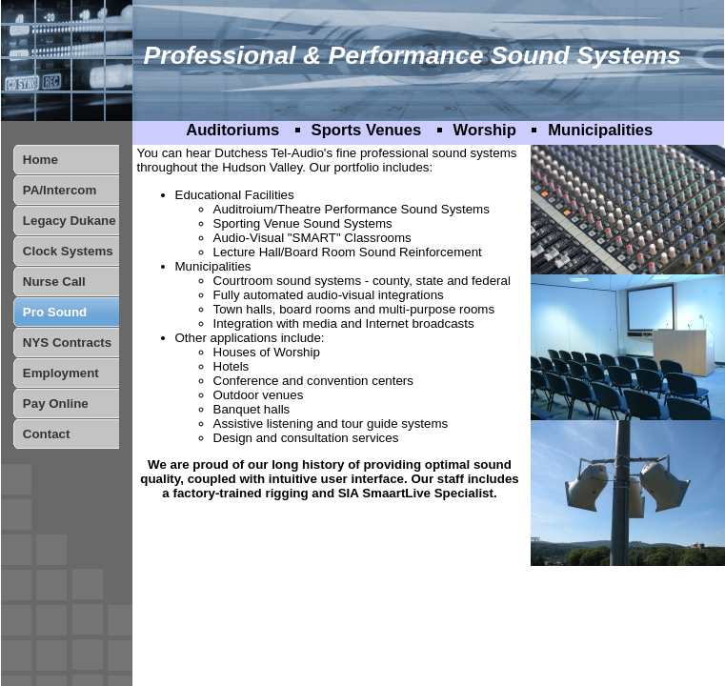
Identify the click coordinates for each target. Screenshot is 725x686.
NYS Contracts (67, 342)
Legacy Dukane (69, 220)
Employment (61, 373)
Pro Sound (55, 312)
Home (40, 159)
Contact (46, 434)
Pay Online (56, 403)
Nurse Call (54, 281)
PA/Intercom (60, 190)
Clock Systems (68, 251)
